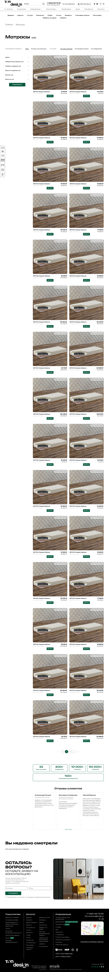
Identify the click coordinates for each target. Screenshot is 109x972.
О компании (21, 9)
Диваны (11, 15)
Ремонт (41, 922)
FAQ (56, 929)
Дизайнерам (66, 9)
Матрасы (42, 920)
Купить (50, 96)
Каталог (10, 9)
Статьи (7, 928)
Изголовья (97, 15)
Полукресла (30, 927)
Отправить (13, 893)
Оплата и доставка (62, 937)
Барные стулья (44, 917)
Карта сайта (43, 969)
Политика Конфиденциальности (13, 931)
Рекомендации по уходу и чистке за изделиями (11, 924)
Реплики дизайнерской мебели (44, 933)
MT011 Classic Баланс (41, 91)
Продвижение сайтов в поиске (59, 969)
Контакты (100, 9)
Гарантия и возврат (12, 917)
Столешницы (30, 942)
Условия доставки (11, 920)
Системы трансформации (11, 941)
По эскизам (43, 946)
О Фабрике (59, 934)
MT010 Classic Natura (78, 91)
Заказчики (59, 932)
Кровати (68, 15)
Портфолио (88, 9)
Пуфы (50, 15)
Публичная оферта (12, 935)
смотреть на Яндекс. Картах (92, 942)
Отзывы (58, 927)
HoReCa (63, 18)
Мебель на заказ (49, 18)
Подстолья (30, 940)
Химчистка (43, 925)
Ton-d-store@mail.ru (68, 4)
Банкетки (40, 15)
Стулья (30, 15)
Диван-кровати (31, 922)
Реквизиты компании (63, 939)
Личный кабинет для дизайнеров (62, 918)
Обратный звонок (61, 944)
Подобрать (17, 84)
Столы (58, 15)
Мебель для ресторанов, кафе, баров (43, 939)
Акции (77, 9)
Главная (9, 24)
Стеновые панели (82, 15)
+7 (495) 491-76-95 (54, 3)
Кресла (20, 15)
